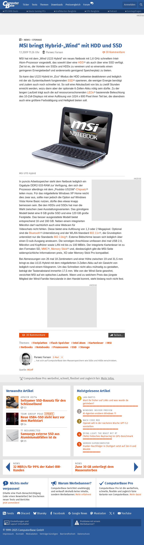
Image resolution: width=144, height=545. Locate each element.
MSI (109, 343)
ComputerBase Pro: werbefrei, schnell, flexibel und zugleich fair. (67, 378)
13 (23, 407)
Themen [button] (44, 4)
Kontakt (20, 533)
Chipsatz (81, 189)
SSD (70, 80)
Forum (86, 4)
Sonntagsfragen (134, 11)
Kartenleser (96, 343)
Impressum (8, 533)
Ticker (26, 4)
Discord (25, 513)
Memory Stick (59, 248)
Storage (37, 39)
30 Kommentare (33, 335)
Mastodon (100, 513)
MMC (44, 248)
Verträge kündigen (49, 533)
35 (23, 441)
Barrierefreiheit (67, 533)
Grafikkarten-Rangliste (66, 11)
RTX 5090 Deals (11, 11)
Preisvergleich (73, 4)
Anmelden (129, 4)
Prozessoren (60, 347)
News (27, 39)
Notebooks (43, 347)
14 (23, 424)
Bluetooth (34, 233)
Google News (79, 513)
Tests (34, 4)
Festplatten (40, 343)
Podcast (113, 11)
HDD (81, 62)
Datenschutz (83, 533)
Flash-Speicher (60, 343)
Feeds (10, 513)
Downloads (57, 4)
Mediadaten (32, 533)
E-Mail (56, 357)
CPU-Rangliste (92, 11)
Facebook (59, 513)
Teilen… (118, 335)
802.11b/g (60, 237)
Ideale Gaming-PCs (37, 11)
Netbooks (27, 347)
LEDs (90, 92)
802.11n (94, 233)
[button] (141, 5)
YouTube (126, 513)
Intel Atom (79, 343)
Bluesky (41, 513)
